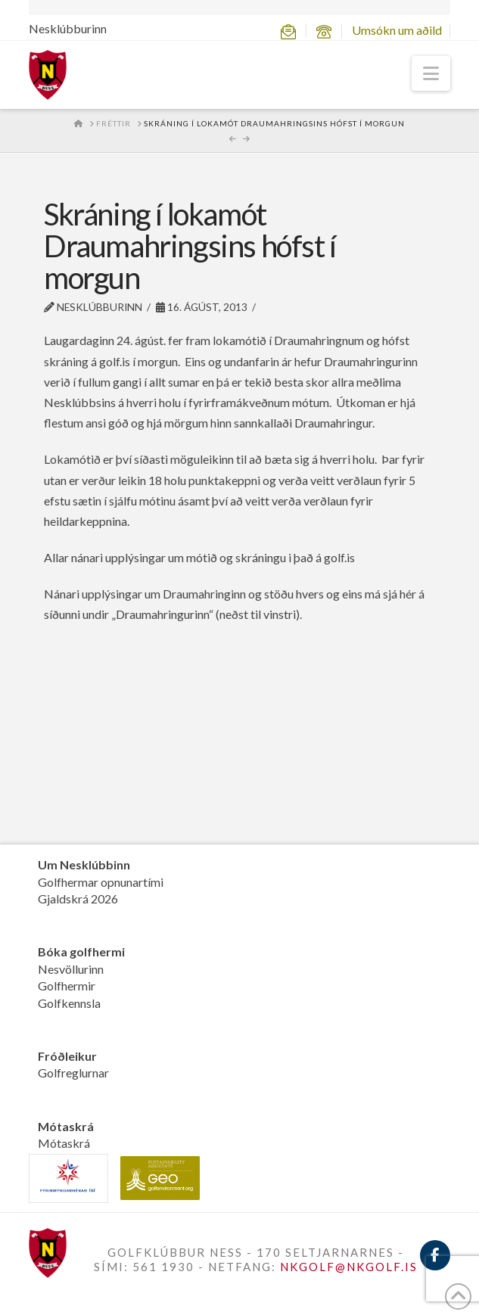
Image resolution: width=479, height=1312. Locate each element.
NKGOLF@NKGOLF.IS (349, 1266)
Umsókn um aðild (397, 30)
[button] (431, 73)
